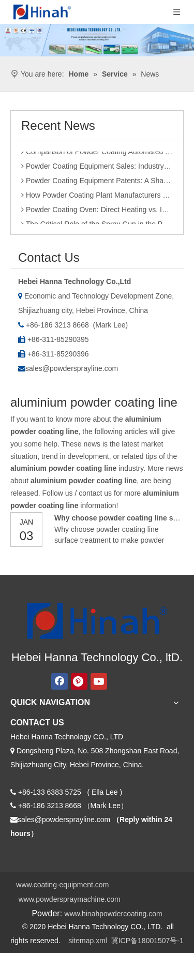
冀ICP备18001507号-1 (147, 940)
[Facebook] (59, 681)
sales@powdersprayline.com (71, 368)
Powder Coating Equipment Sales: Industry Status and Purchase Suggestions (97, 168)
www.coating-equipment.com (62, 885)
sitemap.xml (87, 940)
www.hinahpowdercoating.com (113, 914)
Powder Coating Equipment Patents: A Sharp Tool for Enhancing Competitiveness (97, 182)
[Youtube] (99, 681)
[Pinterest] (79, 681)
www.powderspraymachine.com (70, 899)
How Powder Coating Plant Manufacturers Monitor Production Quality (97, 197)
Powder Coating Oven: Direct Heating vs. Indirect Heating (97, 211)
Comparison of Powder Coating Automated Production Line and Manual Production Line (97, 154)
